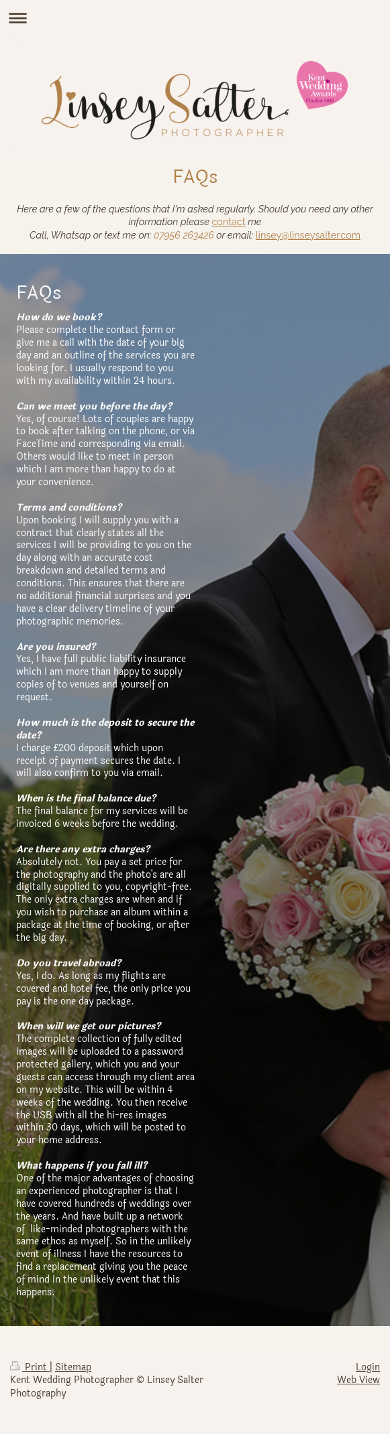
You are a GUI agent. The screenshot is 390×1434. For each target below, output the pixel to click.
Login (368, 1367)
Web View (358, 1380)
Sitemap (73, 1367)
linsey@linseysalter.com (308, 235)
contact (229, 221)
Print (30, 1367)
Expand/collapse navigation (195, 17)
